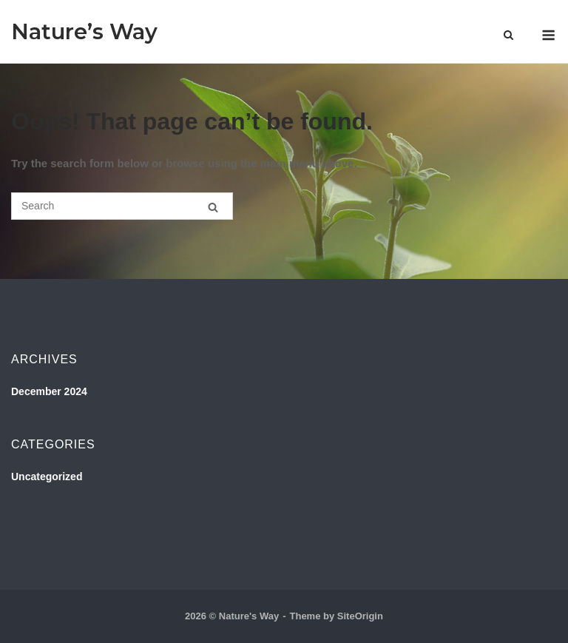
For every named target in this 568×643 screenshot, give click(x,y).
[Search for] (122, 206)
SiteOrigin (360, 616)
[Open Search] (508, 36)
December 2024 (49, 391)
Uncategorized (46, 476)
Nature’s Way (84, 31)
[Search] (213, 206)
